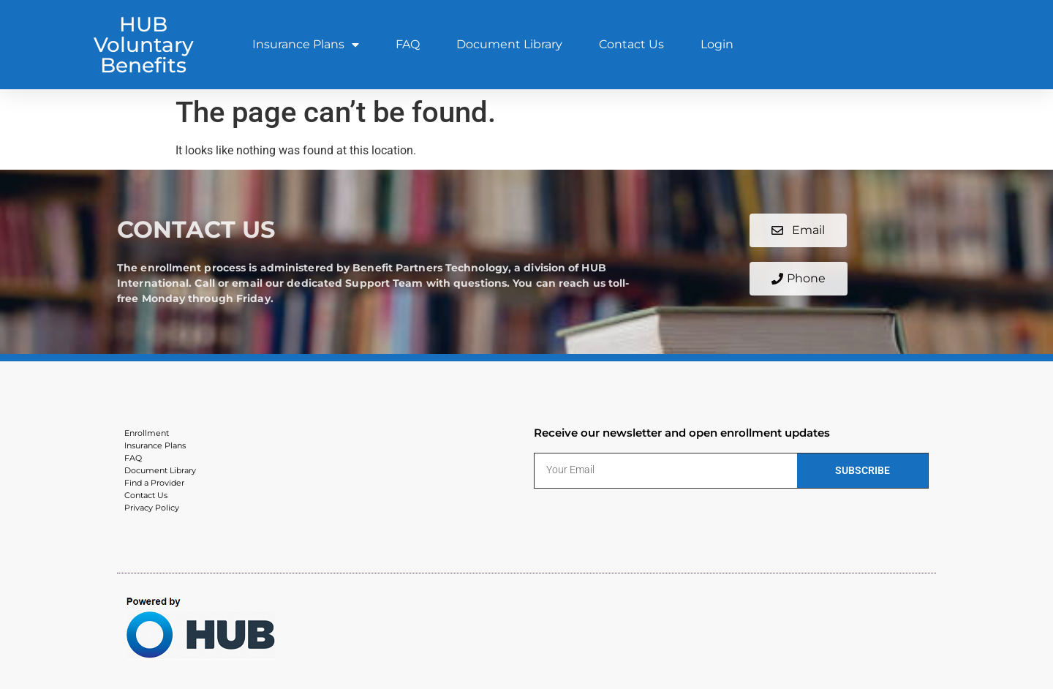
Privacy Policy (151, 507)
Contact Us (631, 44)
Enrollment (146, 433)
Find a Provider (154, 483)
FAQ (408, 44)
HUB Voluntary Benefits (144, 45)
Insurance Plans (305, 44)
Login (717, 44)
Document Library (509, 44)
